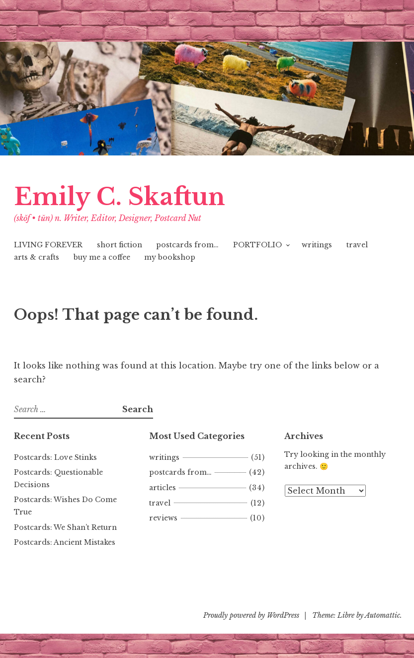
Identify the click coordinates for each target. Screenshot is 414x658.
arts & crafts (36, 257)
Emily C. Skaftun (119, 197)
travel (357, 244)
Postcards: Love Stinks (55, 457)
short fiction (119, 244)
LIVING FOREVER (48, 244)
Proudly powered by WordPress (251, 615)
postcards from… (187, 244)
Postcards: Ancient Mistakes (64, 542)
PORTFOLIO (257, 244)
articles (162, 487)
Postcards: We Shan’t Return (65, 527)
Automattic (382, 615)
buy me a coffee (102, 257)
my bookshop (169, 257)
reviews (163, 517)
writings (317, 244)
